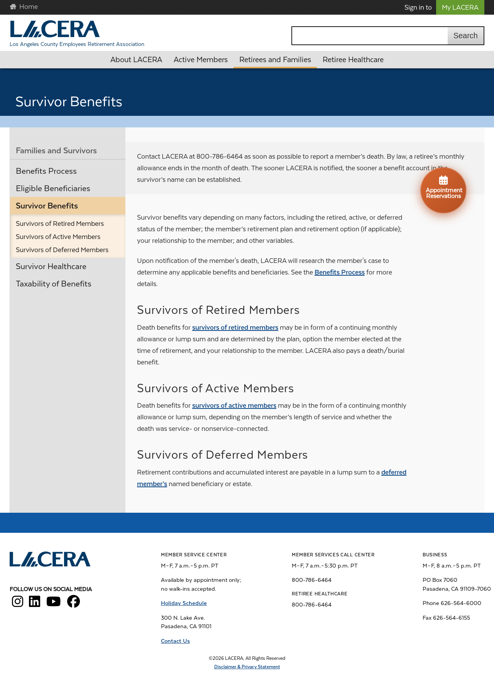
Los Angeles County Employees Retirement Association (77, 44)
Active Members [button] (201, 59)
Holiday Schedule (184, 603)
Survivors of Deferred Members (62, 250)
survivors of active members (234, 405)
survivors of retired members (235, 327)
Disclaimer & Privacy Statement (247, 666)
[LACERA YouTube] (53, 604)
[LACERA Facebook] (73, 604)
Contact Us (175, 641)
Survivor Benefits (47, 205)
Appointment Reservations (444, 187)
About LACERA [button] (136, 59)
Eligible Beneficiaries (53, 188)
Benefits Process (46, 171)
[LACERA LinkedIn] (34, 604)
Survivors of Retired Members (60, 223)
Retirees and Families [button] (275, 59)
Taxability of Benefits (53, 283)
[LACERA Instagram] (17, 604)
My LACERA (460, 7)
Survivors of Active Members (58, 237)
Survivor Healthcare (51, 266)
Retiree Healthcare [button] (353, 59)
